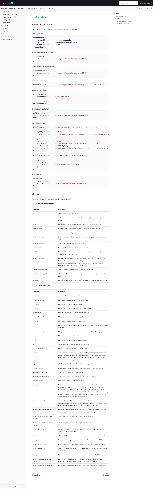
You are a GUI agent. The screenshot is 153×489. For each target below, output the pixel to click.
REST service (100, 429)
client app (68, 440)
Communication (8, 36)
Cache (5, 34)
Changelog (6, 20)
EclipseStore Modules (123, 23)
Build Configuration (120, 16)
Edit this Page (148, 8)
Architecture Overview (10, 14)
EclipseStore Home (146, 3)
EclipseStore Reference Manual (12, 8)
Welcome (6, 11)
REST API (103, 436)
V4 (139, 8)
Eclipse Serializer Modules (124, 21)
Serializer (5, 28)
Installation (7, 22)
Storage (5, 25)
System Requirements (9, 17)
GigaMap (5, 31)
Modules (117, 18)
